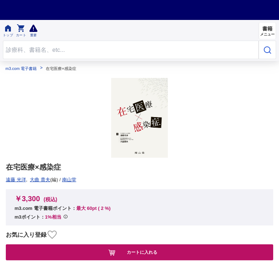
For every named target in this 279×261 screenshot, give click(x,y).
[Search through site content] (131, 50)
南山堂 (15, 179)
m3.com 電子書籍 (21, 69)
